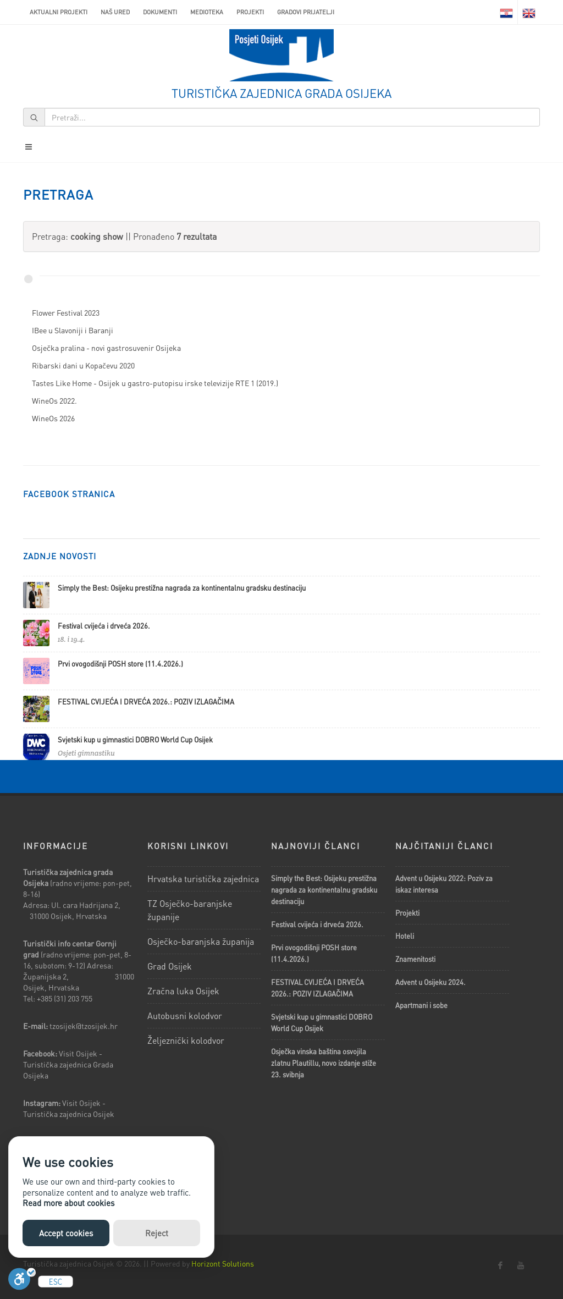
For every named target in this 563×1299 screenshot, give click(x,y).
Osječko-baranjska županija (200, 941)
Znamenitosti (415, 959)
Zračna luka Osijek (183, 991)
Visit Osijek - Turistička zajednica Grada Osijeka (68, 1064)
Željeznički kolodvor (185, 1040)
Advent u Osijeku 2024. (430, 982)
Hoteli (404, 935)
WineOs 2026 (53, 418)
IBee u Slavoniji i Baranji (72, 330)
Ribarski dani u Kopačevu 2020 (83, 365)
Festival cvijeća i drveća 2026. (104, 625)
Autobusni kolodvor (184, 1015)
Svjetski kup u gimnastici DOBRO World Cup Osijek (135, 739)
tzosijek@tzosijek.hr (83, 1026)
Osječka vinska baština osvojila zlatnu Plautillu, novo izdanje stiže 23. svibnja (323, 1063)
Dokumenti (160, 12)
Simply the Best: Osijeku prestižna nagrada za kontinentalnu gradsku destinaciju (182, 587)
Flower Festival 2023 (66, 312)
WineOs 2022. (54, 400)
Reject (156, 1233)
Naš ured (115, 12)
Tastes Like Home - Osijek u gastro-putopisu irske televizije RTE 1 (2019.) (155, 383)
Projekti (250, 12)
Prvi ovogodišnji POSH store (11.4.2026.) (120, 663)
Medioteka (206, 12)
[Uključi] (22, 1281)
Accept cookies (66, 1233)
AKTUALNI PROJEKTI (58, 12)
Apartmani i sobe (421, 1005)
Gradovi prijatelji (305, 12)
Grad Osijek (169, 966)
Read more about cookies (68, 1202)
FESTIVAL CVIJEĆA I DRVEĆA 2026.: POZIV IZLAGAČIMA (146, 701)
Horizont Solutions (222, 1263)
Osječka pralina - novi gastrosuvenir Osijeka (106, 348)
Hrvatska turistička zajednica (203, 878)
